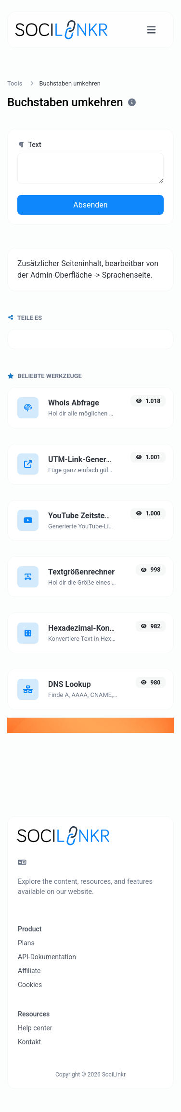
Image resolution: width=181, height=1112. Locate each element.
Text (29, 144)
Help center (35, 1028)
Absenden (90, 204)
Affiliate (29, 971)
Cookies (30, 985)
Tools (14, 83)
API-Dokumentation (47, 957)
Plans (26, 943)
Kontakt (29, 1042)
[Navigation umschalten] (151, 30)
